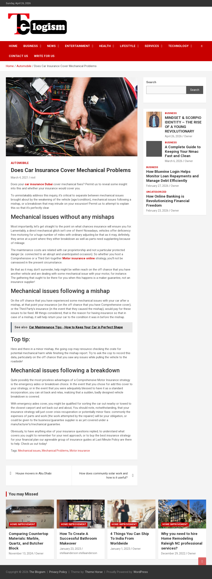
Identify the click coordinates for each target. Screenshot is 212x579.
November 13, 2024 (21, 553)
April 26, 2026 (173, 136)
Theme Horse (94, 572)
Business (30, 46)
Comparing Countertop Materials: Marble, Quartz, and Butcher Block (28, 540)
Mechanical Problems (55, 450)
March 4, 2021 (19, 177)
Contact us (18, 56)
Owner (188, 136)
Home (13, 46)
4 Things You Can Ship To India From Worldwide (129, 538)
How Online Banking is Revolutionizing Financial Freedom (167, 201)
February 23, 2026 (157, 210)
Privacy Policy (58, 572)
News (51, 46)
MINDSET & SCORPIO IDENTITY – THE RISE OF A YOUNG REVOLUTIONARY (183, 124)
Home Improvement (22, 524)
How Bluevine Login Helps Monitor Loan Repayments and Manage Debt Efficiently (172, 176)
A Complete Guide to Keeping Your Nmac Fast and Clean (183, 151)
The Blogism (37, 572)
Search (194, 90)
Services (152, 46)
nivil (33, 177)
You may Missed (23, 494)
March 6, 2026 (173, 161)
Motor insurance (80, 450)
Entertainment (77, 46)
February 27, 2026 (157, 185)
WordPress (140, 572)
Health (105, 46)
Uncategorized (156, 192)
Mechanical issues (29, 450)
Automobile (20, 163)
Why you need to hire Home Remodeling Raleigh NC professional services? (181, 540)
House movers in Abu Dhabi (33, 473)
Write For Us (44, 56)
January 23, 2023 (70, 548)
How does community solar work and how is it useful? (103, 475)
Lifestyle (127, 46)
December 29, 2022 (173, 553)
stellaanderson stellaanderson (78, 553)
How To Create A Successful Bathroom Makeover (78, 538)
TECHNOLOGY (178, 46)
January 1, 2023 (120, 548)
